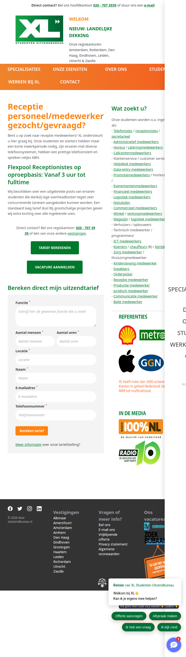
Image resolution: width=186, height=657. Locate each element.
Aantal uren (75, 321)
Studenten (162, 69)
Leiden (58, 623)
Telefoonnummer (30, 395)
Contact (70, 82)
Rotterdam (62, 628)
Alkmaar (59, 584)
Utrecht (59, 633)
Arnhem (59, 599)
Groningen (61, 613)
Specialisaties (24, 69)
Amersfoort (62, 589)
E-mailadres (25, 376)
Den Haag (61, 603)
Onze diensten (70, 69)
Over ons (116, 69)
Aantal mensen (28, 321)
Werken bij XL (24, 82)
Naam (21, 358)
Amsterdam (62, 594)
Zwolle (58, 637)
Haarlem (60, 618)
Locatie (22, 339)
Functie (22, 291)
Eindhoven (61, 608)
